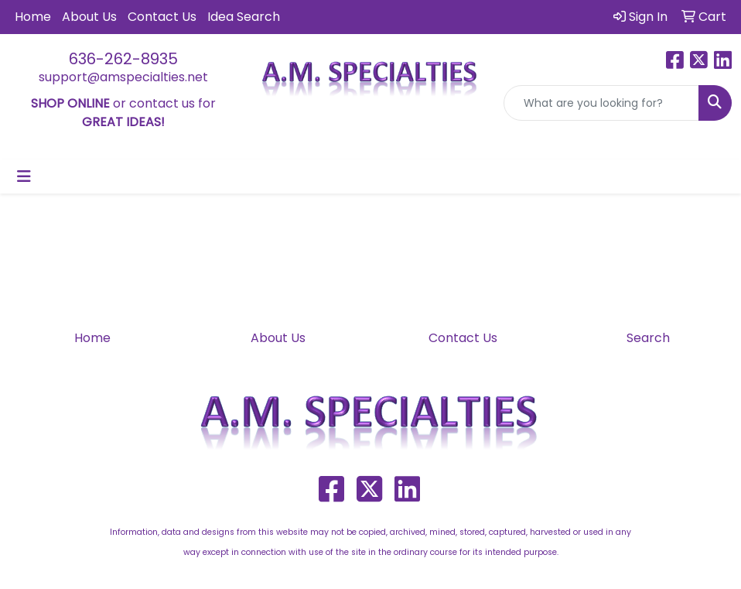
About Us (89, 17)
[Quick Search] (601, 103)
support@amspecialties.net (123, 77)
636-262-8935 (123, 59)
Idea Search (243, 17)
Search (648, 338)
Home (33, 17)
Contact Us (162, 17)
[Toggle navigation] (24, 176)
